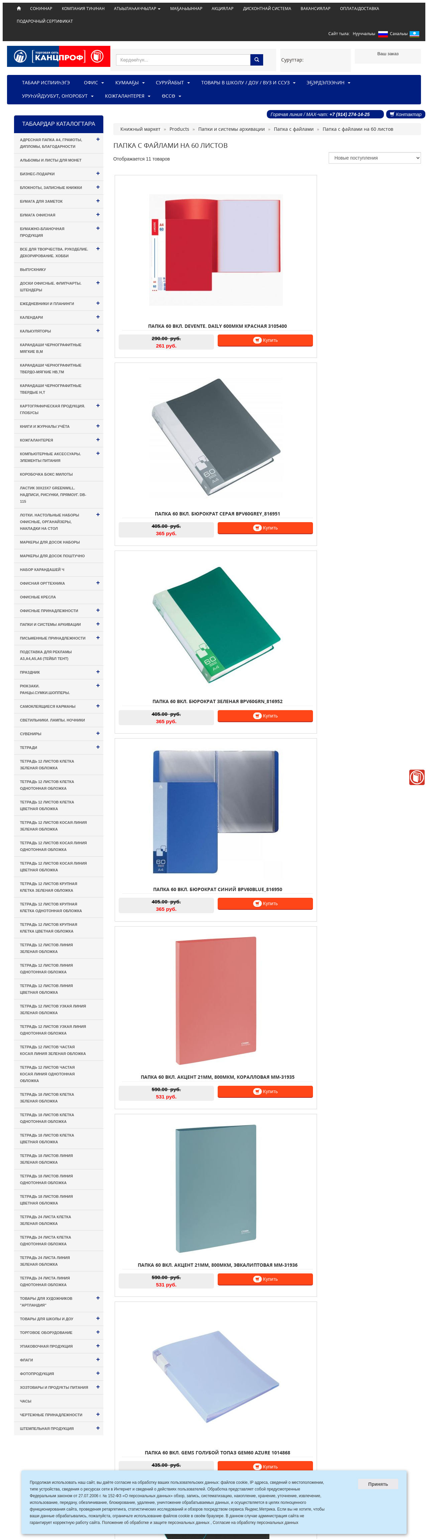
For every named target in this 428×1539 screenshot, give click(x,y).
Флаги (60, 1359)
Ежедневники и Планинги (60, 302)
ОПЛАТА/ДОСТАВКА (359, 8)
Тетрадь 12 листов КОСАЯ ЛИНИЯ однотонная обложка (53, 846)
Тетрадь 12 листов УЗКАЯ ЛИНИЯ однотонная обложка (53, 1030)
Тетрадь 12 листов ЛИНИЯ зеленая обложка (46, 948)
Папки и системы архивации (60, 623)
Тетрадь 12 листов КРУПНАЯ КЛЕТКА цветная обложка (48, 928)
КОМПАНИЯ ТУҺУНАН (83, 8)
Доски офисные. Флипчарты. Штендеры (60, 285)
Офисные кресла (38, 597)
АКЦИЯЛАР (222, 8)
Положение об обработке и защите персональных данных (155, 1522)
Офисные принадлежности (60, 609)
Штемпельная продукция (60, 1427)
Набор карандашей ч (42, 570)
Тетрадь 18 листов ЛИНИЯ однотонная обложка (46, 1179)
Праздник (60, 671)
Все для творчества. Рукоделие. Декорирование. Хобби (60, 251)
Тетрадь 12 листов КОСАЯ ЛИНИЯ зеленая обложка (53, 826)
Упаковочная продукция (60, 1345)
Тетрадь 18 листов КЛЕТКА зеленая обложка (47, 1097)
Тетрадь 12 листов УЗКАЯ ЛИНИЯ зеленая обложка (53, 1009)
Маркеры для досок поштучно (52, 556)
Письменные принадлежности (60, 637)
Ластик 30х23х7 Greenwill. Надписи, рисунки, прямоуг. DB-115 (53, 494)
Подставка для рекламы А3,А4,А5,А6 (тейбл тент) (46, 655)
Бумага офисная (60, 214)
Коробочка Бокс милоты (46, 474)
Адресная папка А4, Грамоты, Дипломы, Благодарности (60, 142)
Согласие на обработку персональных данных (255, 1522)
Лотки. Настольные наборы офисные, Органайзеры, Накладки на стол (60, 521)
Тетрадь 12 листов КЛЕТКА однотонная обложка (47, 785)
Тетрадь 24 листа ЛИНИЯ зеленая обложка (45, 1261)
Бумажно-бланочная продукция (60, 230)
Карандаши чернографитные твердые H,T (51, 389)
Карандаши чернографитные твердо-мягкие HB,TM (51, 368)
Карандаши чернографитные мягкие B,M (51, 348)
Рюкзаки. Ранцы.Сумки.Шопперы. (60, 688)
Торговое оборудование (60, 1331)
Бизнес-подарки (60, 173)
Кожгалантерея (60, 439)
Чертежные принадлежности (60, 1414)
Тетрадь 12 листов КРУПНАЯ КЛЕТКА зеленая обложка (48, 887)
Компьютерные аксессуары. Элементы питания (60, 456)
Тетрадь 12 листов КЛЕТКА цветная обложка (47, 805)
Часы (25, 1401)
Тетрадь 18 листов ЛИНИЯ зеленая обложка (46, 1159)
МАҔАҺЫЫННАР (186, 8)
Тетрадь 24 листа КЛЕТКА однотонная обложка (45, 1240)
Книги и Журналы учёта (60, 425)
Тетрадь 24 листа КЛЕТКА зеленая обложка (45, 1220)
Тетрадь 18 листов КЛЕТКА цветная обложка (47, 1138)
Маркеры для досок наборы (50, 542)
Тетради (60, 746)
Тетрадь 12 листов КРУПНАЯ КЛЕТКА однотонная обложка (51, 907)
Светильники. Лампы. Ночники (52, 720)
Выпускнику (33, 270)
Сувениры (60, 733)
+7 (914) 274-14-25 (349, 114)
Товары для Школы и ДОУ (60, 1318)
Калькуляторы (60, 330)
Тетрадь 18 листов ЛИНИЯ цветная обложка (46, 1199)
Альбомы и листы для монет (51, 160)
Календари (60, 316)
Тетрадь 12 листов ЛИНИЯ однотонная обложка (46, 968)
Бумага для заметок (60, 200)
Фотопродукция (60, 1372)
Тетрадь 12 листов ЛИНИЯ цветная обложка (46, 989)
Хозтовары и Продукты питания (60, 1386)
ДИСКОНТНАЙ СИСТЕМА (267, 8)
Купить (187, 302)
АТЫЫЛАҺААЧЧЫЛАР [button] (137, 8)
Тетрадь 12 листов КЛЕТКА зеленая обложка (47, 764)
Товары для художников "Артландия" (60, 1300)
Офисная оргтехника (60, 582)
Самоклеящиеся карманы (60, 705)
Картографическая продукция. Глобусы (60, 408)
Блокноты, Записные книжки (60, 186)
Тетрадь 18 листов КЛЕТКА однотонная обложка (47, 1118)
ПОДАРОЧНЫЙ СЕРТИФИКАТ (45, 21)
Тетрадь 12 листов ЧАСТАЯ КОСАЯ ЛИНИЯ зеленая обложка (53, 1050)
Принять (378, 1484)
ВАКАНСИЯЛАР (315, 8)
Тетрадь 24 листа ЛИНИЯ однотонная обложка (45, 1281)
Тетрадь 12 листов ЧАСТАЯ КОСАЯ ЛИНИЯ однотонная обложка (47, 1074)
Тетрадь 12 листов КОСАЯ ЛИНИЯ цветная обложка (53, 866)
